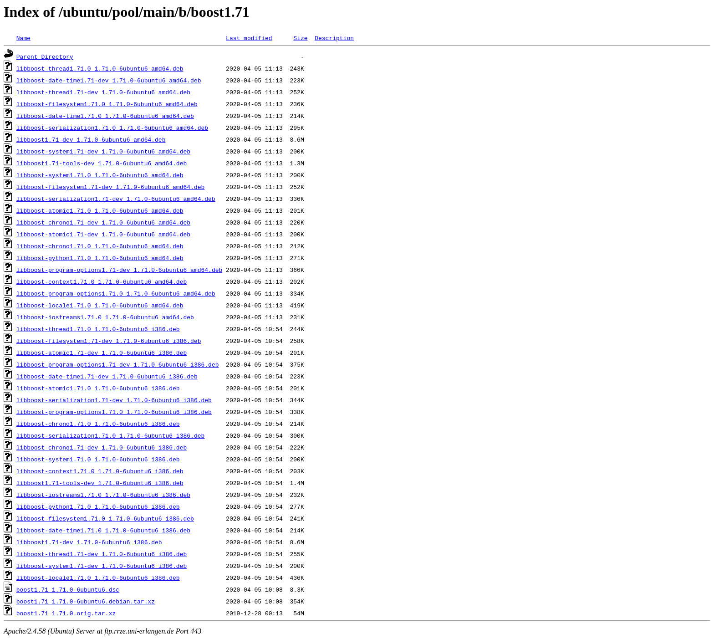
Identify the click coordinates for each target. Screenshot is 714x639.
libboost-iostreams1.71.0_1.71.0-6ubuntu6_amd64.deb (105, 317)
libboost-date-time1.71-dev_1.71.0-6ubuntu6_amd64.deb (108, 80)
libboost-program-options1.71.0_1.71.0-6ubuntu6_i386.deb (114, 412)
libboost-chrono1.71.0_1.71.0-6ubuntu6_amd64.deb (100, 246)
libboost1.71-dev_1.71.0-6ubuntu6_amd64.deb (91, 139)
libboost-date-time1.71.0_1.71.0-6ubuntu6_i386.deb (103, 530)
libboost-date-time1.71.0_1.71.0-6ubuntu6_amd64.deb (105, 116)
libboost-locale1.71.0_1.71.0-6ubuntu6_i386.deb (98, 577)
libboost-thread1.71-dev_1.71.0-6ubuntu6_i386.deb (101, 554)
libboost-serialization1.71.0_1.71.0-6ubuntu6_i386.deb (110, 435)
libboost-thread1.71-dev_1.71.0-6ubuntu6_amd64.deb (103, 92)
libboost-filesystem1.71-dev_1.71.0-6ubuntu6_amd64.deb (110, 187)
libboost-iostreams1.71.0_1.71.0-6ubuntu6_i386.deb (103, 495)
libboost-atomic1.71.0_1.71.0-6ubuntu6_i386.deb (98, 388)
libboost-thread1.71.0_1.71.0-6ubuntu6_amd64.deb (100, 68)
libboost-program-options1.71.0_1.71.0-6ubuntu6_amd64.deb (115, 293)
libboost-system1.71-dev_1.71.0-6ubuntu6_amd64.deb (103, 151)
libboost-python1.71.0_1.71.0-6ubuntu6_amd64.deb (100, 258)
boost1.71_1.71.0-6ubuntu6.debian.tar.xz (85, 601)
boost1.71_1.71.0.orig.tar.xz (66, 613)
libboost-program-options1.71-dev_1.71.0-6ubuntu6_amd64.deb (119, 270)
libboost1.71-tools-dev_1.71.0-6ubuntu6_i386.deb (100, 483)
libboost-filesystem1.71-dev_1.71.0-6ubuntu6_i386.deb (108, 341)
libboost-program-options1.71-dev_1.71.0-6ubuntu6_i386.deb (117, 364)
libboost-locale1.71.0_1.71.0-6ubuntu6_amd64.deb (100, 305)
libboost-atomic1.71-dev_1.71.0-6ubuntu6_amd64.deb (103, 234)
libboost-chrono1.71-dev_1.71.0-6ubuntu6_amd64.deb (103, 222)
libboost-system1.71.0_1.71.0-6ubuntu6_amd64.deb (100, 175)
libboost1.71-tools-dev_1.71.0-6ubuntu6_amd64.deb (101, 163)
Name (23, 38)
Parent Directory (44, 56)
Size (300, 38)
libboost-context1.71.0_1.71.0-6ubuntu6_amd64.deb (101, 281)
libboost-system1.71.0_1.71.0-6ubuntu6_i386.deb (98, 459)
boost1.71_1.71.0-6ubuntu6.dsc (67, 589)
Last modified (249, 38)
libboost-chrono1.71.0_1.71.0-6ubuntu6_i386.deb (98, 423)
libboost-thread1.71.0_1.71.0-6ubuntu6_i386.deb (98, 329)
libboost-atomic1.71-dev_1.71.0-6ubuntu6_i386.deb (101, 352)
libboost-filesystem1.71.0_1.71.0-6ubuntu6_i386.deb (105, 518)
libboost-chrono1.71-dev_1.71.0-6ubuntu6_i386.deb (101, 447)
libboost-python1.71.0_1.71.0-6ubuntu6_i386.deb (98, 506)
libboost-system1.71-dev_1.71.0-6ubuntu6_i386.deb (101, 566)
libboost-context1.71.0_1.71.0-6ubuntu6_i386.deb (100, 471)
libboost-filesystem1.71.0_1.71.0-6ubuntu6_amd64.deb (107, 104)
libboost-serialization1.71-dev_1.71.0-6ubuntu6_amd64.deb (115, 198)
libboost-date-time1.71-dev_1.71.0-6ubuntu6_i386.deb (107, 376)
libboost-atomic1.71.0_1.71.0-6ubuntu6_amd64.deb (100, 210)
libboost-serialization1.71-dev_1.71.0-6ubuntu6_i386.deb (114, 400)
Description (334, 38)
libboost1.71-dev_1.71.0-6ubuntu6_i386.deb (89, 542)
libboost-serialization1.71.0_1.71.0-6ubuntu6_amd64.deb (112, 127)
